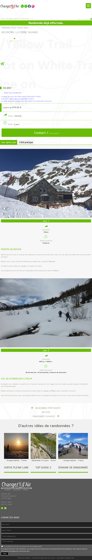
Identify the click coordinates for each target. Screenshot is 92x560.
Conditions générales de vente (43, 558)
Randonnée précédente (48, 408)
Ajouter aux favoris (14, 41)
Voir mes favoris (84, 19)
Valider (5, 553)
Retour (46, 412)
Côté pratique (26, 142)
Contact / (46, 133)
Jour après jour (8, 142)
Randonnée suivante (44, 416)
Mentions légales (24, 558)
